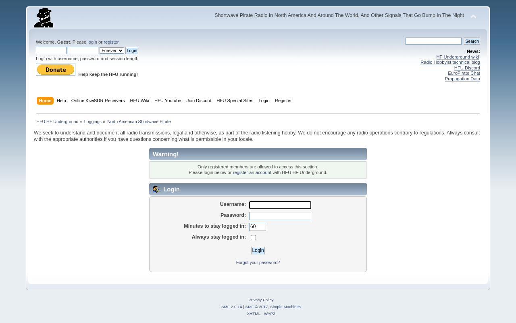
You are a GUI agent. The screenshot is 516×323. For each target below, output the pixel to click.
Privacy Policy (260, 300)
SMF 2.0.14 (231, 306)
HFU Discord (467, 67)
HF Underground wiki (458, 57)
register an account (252, 172)
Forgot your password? (258, 262)
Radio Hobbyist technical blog (450, 62)
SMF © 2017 (257, 306)
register (111, 42)
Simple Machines (285, 306)
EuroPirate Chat (464, 73)
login (92, 42)
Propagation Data (462, 78)
